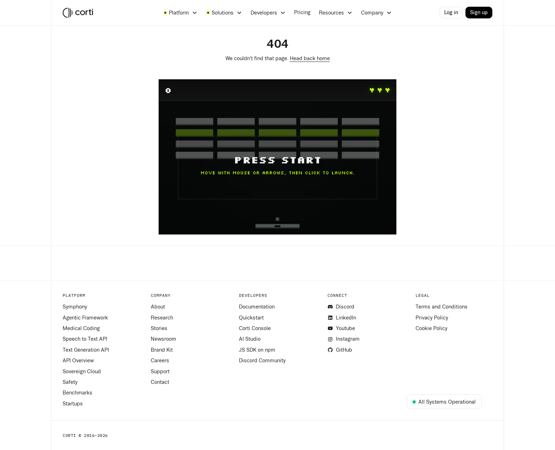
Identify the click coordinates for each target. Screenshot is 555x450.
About (158, 307)
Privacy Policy (432, 318)
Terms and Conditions (442, 307)
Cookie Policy (431, 328)
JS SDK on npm (257, 350)
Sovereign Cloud (82, 371)
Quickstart (251, 318)
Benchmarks (77, 393)
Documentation (257, 307)
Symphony (75, 307)
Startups (73, 403)
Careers (160, 360)
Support (160, 371)
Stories (159, 328)
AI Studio (250, 339)
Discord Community (262, 360)
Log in (451, 12)
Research (162, 318)
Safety (70, 382)
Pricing (302, 12)
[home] (107, 13)
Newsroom (163, 339)
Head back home (310, 58)
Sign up (479, 12)
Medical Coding (81, 328)
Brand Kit (162, 350)
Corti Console (255, 328)
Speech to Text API (85, 339)
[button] (180, 12)
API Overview (78, 360)
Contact (160, 382)
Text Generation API (86, 350)
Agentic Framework (85, 318)
